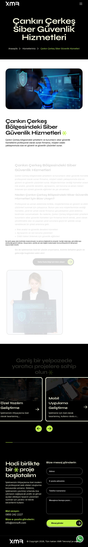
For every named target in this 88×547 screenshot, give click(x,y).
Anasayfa (12, 48)
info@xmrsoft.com (16, 522)
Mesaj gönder (66, 523)
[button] (38, 428)
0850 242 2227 (14, 514)
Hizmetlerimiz (29, 48)
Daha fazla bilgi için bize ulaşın (55, 262)
